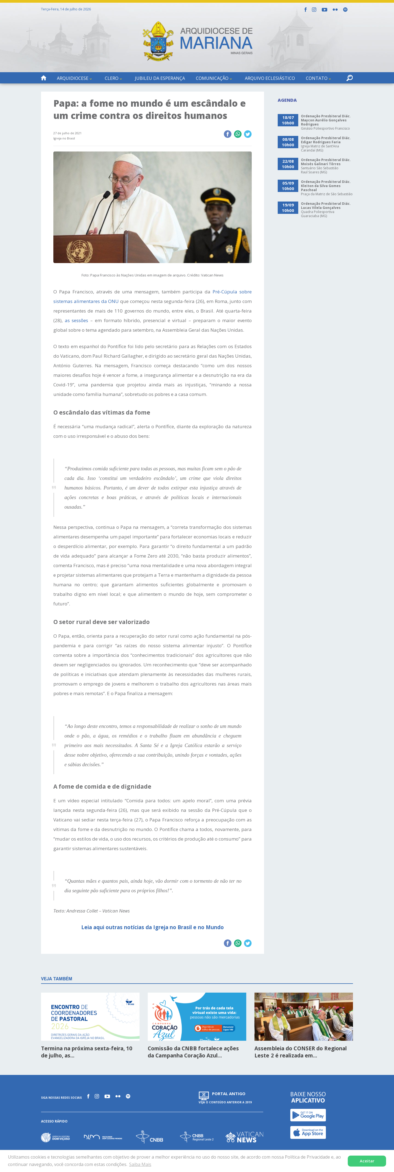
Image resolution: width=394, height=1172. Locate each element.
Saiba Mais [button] (140, 1164)
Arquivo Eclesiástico (270, 78)
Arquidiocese (72, 78)
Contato (317, 78)
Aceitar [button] (367, 1161)
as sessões (76, 320)
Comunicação (212, 78)
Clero (111, 78)
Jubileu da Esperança (160, 78)
